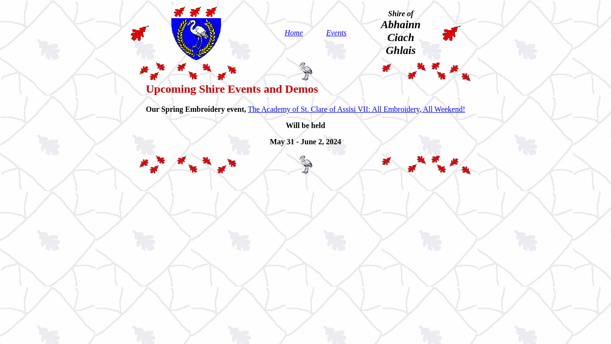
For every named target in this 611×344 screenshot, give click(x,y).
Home (293, 33)
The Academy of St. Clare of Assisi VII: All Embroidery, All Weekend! (356, 109)
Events (336, 33)
